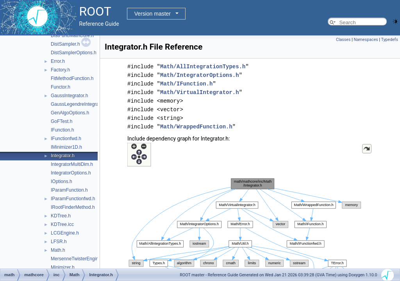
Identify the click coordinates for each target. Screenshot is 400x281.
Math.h (58, 250)
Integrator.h (63, 155)
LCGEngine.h (65, 233)
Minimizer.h (63, 267)
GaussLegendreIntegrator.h (79, 104)
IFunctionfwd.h (66, 138)
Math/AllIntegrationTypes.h (202, 66)
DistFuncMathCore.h (72, 35)
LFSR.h (59, 241)
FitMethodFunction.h (72, 78)
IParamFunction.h (69, 190)
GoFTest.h (61, 121)
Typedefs (389, 39)
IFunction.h (62, 130)
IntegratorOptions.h (71, 173)
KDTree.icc (62, 224)
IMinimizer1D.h (66, 147)
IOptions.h (61, 181)
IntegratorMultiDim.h (72, 164)
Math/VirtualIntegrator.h (199, 92)
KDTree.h (61, 216)
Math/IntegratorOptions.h (199, 75)
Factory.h (60, 70)
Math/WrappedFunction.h (196, 126)
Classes (343, 39)
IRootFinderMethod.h (73, 207)
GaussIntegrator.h (69, 95)
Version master (152, 14)
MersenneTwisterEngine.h (78, 258)
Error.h (58, 61)
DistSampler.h (65, 44)
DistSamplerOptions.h (73, 52)
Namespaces (366, 39)
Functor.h (60, 87)
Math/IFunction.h (186, 83)
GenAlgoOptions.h (70, 113)
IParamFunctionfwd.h (73, 198)
